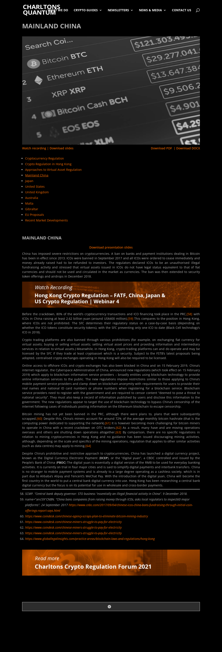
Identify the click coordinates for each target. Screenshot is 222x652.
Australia (31, 198)
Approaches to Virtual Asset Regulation (53, 170)
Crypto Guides (86, 10)
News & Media (150, 10)
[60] (39, 418)
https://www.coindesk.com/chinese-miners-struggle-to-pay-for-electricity (73, 522)
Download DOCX (188, 148)
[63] (118, 432)
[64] (88, 446)
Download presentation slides (111, 247)
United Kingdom (37, 192)
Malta (29, 203)
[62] (118, 428)
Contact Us (181, 10)
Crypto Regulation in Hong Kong (48, 164)
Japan (29, 181)
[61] (108, 423)
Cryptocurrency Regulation (44, 158)
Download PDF (161, 148)
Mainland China (36, 175)
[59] (130, 318)
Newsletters (118, 10)
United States (35, 186)
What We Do (58, 10)
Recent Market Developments (46, 220)
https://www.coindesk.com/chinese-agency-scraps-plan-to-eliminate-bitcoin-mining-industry (86, 516)
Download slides (61, 148)
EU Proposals (34, 215)
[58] (189, 314)
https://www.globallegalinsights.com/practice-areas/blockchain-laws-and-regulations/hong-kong (90, 539)
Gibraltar (31, 209)
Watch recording (34, 148)
